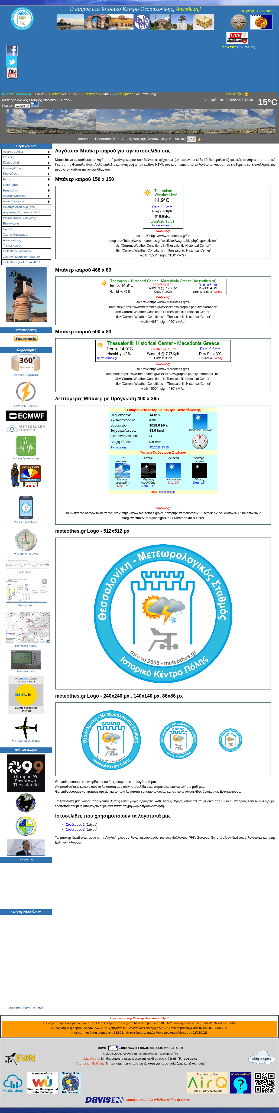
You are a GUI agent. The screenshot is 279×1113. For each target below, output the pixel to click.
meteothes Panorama (17, 251)
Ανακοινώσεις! (12, 240)
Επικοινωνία (11, 223)
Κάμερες (8, 157)
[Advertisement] (110, 60)
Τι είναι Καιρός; (12, 245)
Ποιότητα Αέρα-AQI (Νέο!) (19, 207)
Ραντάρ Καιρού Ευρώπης (19, 218)
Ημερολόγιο (10, 190)
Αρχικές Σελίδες (13, 151)
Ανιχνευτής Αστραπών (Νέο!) (21, 212)
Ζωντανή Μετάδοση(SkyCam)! (22, 256)
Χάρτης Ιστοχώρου (15, 234)
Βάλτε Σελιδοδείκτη (154, 1047)
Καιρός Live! (11, 162)
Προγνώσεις (11, 173)
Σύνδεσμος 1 (76, 824)
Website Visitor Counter (26, 1008)
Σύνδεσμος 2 (76, 829)
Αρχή (102, 1047)
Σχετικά (7, 229)
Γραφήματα (10, 184)
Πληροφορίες (187, 1058)
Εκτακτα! (8, 179)
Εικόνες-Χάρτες (13, 168)
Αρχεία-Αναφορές (14, 195)
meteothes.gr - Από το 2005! (21, 262)
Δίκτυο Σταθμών (13, 201)
